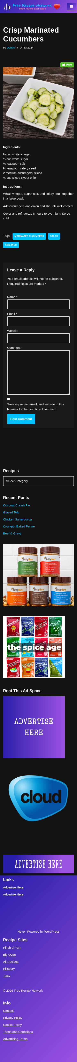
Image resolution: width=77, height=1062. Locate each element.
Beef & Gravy (12, 533)
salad (54, 236)
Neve (21, 931)
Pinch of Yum (12, 947)
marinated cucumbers (29, 236)
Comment (15, 347)
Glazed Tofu (11, 512)
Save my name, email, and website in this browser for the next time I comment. (35, 406)
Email (12, 314)
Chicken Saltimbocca (17, 519)
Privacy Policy (12, 1017)
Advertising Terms (15, 1039)
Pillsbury (9, 968)
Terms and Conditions (18, 1032)
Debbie (11, 47)
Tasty (6, 975)
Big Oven (9, 954)
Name (12, 297)
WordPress (52, 931)
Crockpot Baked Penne (19, 526)
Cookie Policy (12, 1025)
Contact (8, 1010)
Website (12, 330)
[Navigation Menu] (71, 6)
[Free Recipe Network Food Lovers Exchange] (32, 6)
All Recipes (10, 961)
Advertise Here (13, 887)
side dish (11, 245)
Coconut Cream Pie (16, 505)
